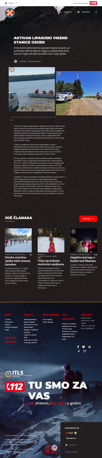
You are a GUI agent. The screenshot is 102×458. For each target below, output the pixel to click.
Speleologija (28, 327)
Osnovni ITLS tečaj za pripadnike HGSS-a (70, 332)
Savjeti (28, 314)
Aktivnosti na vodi (30, 325)
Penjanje (27, 332)
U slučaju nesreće (30, 342)
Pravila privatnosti (11, 435)
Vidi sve (88, 219)
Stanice (7, 325)
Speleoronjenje (29, 322)
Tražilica (66, 12)
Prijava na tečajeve (69, 324)
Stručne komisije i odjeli (11, 328)
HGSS (8, 314)
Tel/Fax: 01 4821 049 (88, 326)
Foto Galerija (47, 319)
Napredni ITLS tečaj (69, 326)
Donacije (10, 341)
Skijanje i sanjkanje (31, 330)
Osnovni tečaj (67, 329)
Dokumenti (9, 322)
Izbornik (83, 12)
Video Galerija (48, 322)
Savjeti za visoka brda (30, 336)
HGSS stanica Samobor (19, 254)
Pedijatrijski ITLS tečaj (68, 338)
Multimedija (51, 314)
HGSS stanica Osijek (34, 61)
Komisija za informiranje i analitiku (47, 256)
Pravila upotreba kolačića (27, 435)
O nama (8, 319)
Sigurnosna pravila (31, 340)
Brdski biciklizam (30, 319)
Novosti (10, 337)
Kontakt (87, 314)
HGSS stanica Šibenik (84, 254)
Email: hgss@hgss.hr (87, 328)
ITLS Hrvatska (68, 317)
